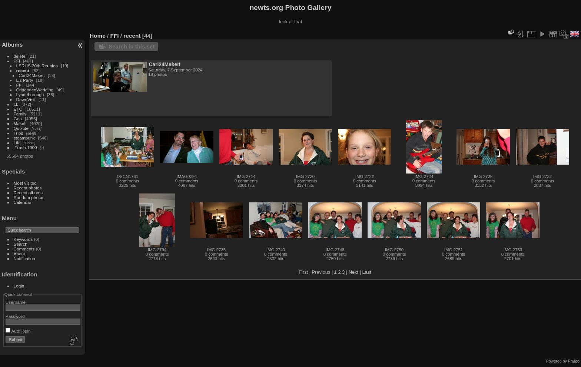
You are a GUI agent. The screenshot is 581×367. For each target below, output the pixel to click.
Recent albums (28, 192)
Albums (12, 44)
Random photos (29, 197)
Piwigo (574, 361)
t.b (16, 104)
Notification (24, 258)
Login (19, 285)
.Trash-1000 (25, 147)
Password (15, 316)
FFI (17, 60)
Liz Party (24, 80)
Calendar (22, 202)
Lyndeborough (30, 94)
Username (16, 302)
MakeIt (20, 123)
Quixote (21, 128)
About (19, 253)
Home (98, 36)
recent (22, 70)
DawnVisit (26, 99)
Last (366, 272)
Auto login (18, 331)
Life (17, 142)
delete (20, 56)
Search (20, 244)
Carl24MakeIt (32, 75)
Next (353, 272)
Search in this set (132, 46)
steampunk (24, 137)
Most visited (25, 183)
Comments (24, 248)
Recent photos (28, 187)
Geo (18, 118)
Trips (18, 133)
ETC (18, 109)
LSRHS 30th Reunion (37, 65)
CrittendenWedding (35, 89)
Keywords (23, 239)
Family (20, 113)
